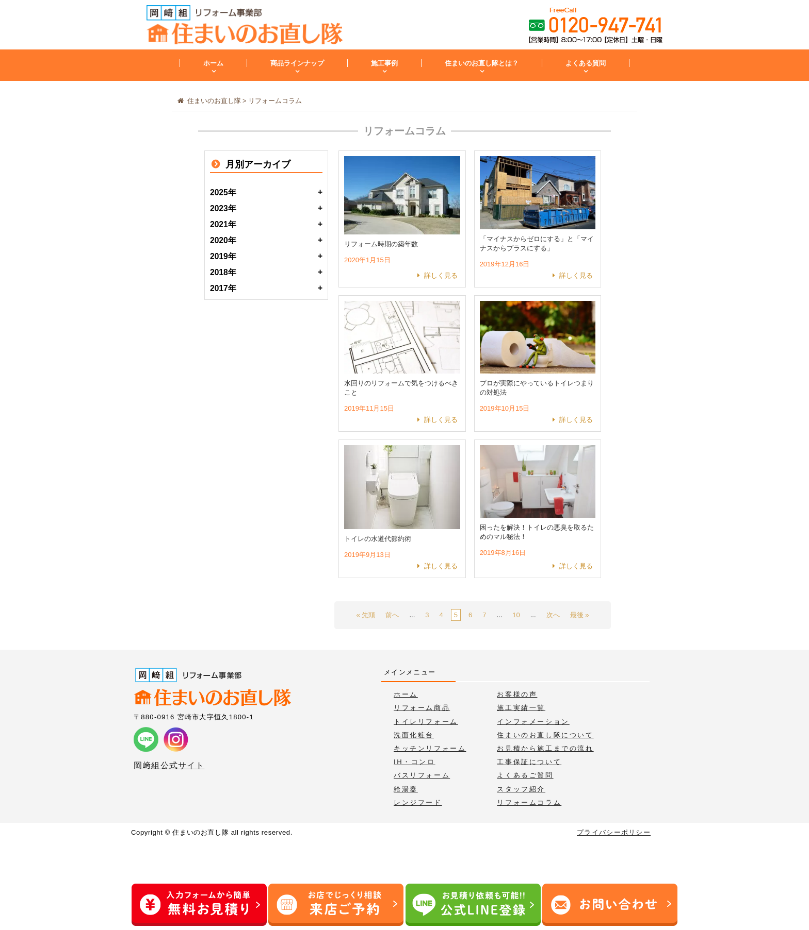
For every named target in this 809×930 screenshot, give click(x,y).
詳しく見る (441, 275)
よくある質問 (585, 63)
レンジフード (418, 802)
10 (516, 615)
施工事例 (384, 63)
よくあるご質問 (525, 775)
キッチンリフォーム (430, 748)
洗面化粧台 (414, 735)
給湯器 (406, 789)
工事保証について (529, 762)
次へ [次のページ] (553, 615)
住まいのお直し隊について (545, 735)
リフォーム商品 (422, 708)
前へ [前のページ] (392, 615)
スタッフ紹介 (521, 789)
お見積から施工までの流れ (545, 748)
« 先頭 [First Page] (366, 615)
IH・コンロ (414, 762)
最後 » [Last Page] (579, 615)
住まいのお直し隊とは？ (482, 63)
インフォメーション (533, 721)
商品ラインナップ (297, 63)
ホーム (213, 63)
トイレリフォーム (426, 721)
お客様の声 (517, 694)
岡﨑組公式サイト (169, 765)
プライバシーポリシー (614, 832)
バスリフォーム (422, 775)
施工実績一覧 (521, 708)
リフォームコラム (529, 802)
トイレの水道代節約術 (377, 539)
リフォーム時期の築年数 (381, 244)
